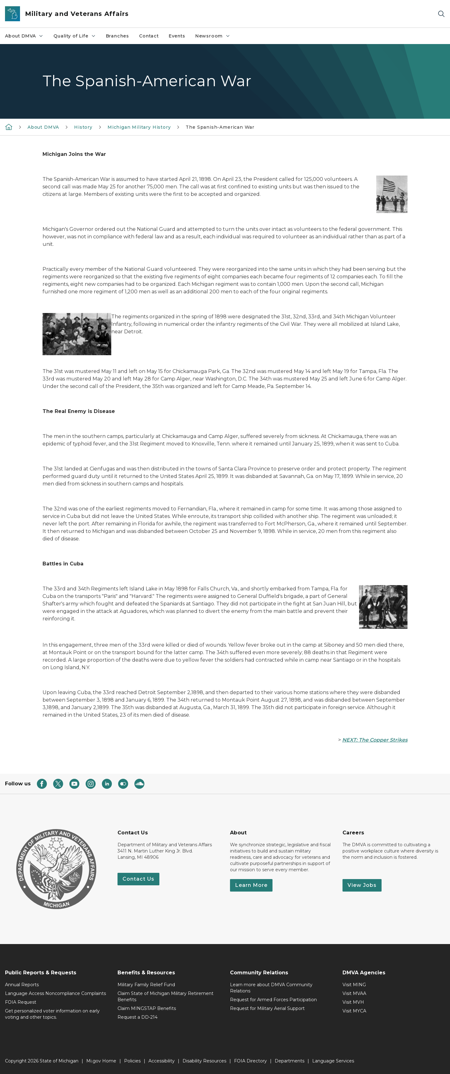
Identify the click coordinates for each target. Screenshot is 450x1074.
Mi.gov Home (101, 1061)
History (83, 127)
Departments (289, 1061)
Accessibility (161, 1061)
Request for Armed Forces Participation (273, 999)
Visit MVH (353, 1002)
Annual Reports (22, 984)
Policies (132, 1061)
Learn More (251, 885)
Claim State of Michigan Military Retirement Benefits (165, 996)
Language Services (333, 1061)
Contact (149, 36)
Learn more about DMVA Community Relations (271, 988)
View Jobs (362, 885)
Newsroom (213, 36)
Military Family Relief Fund (146, 984)
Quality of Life (74, 36)
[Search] (441, 14)
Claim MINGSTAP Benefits (147, 1008)
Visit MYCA (354, 1011)
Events (177, 36)
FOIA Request (20, 1002)
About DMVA (24, 36)
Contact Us (138, 879)
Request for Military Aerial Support (267, 1008)
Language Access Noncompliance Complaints (55, 993)
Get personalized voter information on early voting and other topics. (52, 1014)
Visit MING (354, 984)
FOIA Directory (250, 1061)
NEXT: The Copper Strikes (375, 740)
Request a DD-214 (138, 1017)
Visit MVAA (354, 993)
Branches (117, 36)
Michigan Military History (139, 127)
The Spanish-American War (220, 127)
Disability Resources (204, 1061)
